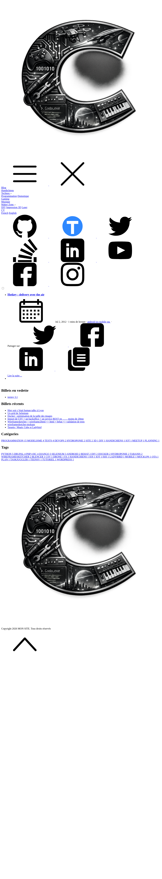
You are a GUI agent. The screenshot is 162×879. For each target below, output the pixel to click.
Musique (5, 201)
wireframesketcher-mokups (21, 424)
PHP (29, 454)
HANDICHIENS (116, 440)
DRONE (58, 456)
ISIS (106, 456)
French (4, 213)
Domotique (23, 196)
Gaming (5, 199)
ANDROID (74, 454)
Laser (24, 207)
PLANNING (152, 440)
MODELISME (36, 440)
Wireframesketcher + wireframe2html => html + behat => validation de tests (46, 421)
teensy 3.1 (13, 397)
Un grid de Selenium (18, 413)
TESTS (49, 440)
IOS (92, 456)
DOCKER (104, 454)
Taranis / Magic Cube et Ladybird (24, 427)
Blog (3, 187)
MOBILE (131, 456)
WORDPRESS (65, 459)
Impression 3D (13, 207)
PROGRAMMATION (14, 440)
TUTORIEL (49, 459)
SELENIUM (59, 454)
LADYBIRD (117, 456)
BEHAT (86, 454)
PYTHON (7, 454)
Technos (6, 193)
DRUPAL (20, 454)
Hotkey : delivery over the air (26, 294)
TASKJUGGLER (20, 459)
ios (97, 321)
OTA (155, 456)
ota (109, 321)
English (12, 213)
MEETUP (138, 440)
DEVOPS (60, 440)
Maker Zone (8, 204)
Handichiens (7, 190)
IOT (129, 440)
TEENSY (36, 459)
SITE (90, 440)
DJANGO (45, 454)
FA (67, 456)
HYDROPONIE (76, 440)
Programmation (9, 196)
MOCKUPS (144, 456)
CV (3, 210)
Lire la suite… (15, 375)
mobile (103, 321)
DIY (3, 207)
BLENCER (39, 456)
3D (96, 440)
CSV (49, 456)
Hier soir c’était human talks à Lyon (26, 410)
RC (36, 454)
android (91, 321)
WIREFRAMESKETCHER (16, 456)
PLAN (5, 459)
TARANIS (136, 454)
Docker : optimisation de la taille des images (30, 416)
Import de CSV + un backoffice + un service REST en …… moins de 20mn (46, 419)
